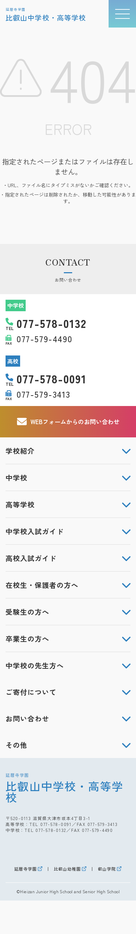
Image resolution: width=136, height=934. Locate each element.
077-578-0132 (50, 830)
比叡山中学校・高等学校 (68, 788)
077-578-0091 (56, 824)
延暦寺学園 (25, 869)
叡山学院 (107, 869)
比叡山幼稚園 (67, 869)
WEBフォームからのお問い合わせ (68, 422)
